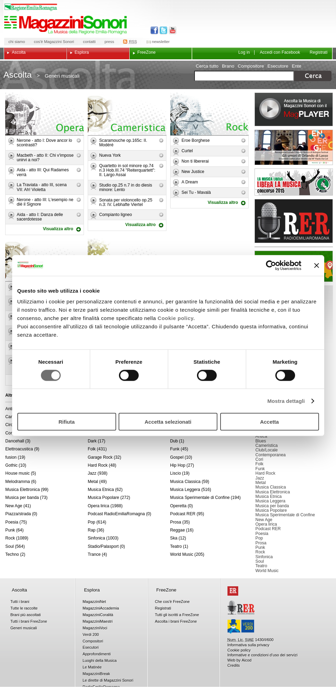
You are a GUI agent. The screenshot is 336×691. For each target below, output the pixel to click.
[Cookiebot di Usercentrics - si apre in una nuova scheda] (271, 265)
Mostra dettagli (286, 401)
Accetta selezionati (168, 422)
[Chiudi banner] (316, 265)
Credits (233, 665)
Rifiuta (67, 422)
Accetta (269, 422)
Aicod (246, 660)
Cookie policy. (176, 318)
